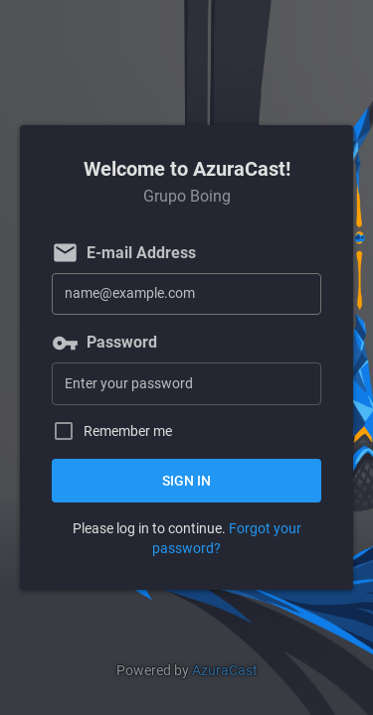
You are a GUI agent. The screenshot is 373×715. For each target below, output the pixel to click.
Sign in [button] (186, 481)
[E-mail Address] (186, 294)
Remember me (128, 431)
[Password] (186, 383)
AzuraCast (225, 670)
